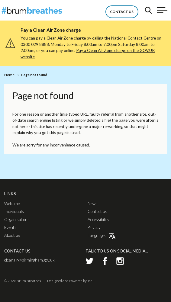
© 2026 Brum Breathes (22, 280)
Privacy (94, 228)
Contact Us (122, 11)
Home (9, 74)
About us (12, 235)
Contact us (97, 212)
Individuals (14, 212)
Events (10, 228)
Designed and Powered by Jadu (71, 280)
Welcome (12, 204)
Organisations (17, 220)
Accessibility (98, 220)
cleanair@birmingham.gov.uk (29, 260)
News (93, 204)
